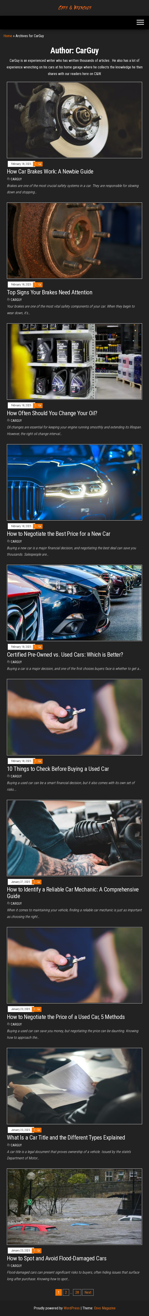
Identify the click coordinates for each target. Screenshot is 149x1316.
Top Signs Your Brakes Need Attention (49, 292)
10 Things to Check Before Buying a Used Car (58, 768)
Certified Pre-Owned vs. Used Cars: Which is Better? (65, 654)
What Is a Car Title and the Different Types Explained (66, 1137)
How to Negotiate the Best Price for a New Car (58, 533)
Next (87, 1292)
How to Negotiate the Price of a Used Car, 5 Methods (66, 1016)
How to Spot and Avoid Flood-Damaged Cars (56, 1258)
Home (7, 36)
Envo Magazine (105, 1308)
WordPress (72, 1308)
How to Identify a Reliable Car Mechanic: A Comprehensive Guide (73, 892)
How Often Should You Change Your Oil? (52, 413)
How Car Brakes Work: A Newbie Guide (50, 171)
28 (77, 1292)
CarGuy (16, 179)
